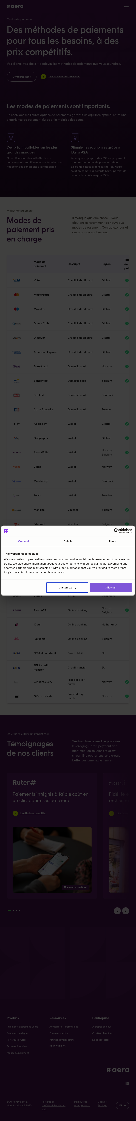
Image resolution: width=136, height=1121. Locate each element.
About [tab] (112, 541)
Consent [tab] (23, 541)
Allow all (110, 587)
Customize (67, 587)
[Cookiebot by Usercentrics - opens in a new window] (116, 531)
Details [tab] (68, 541)
